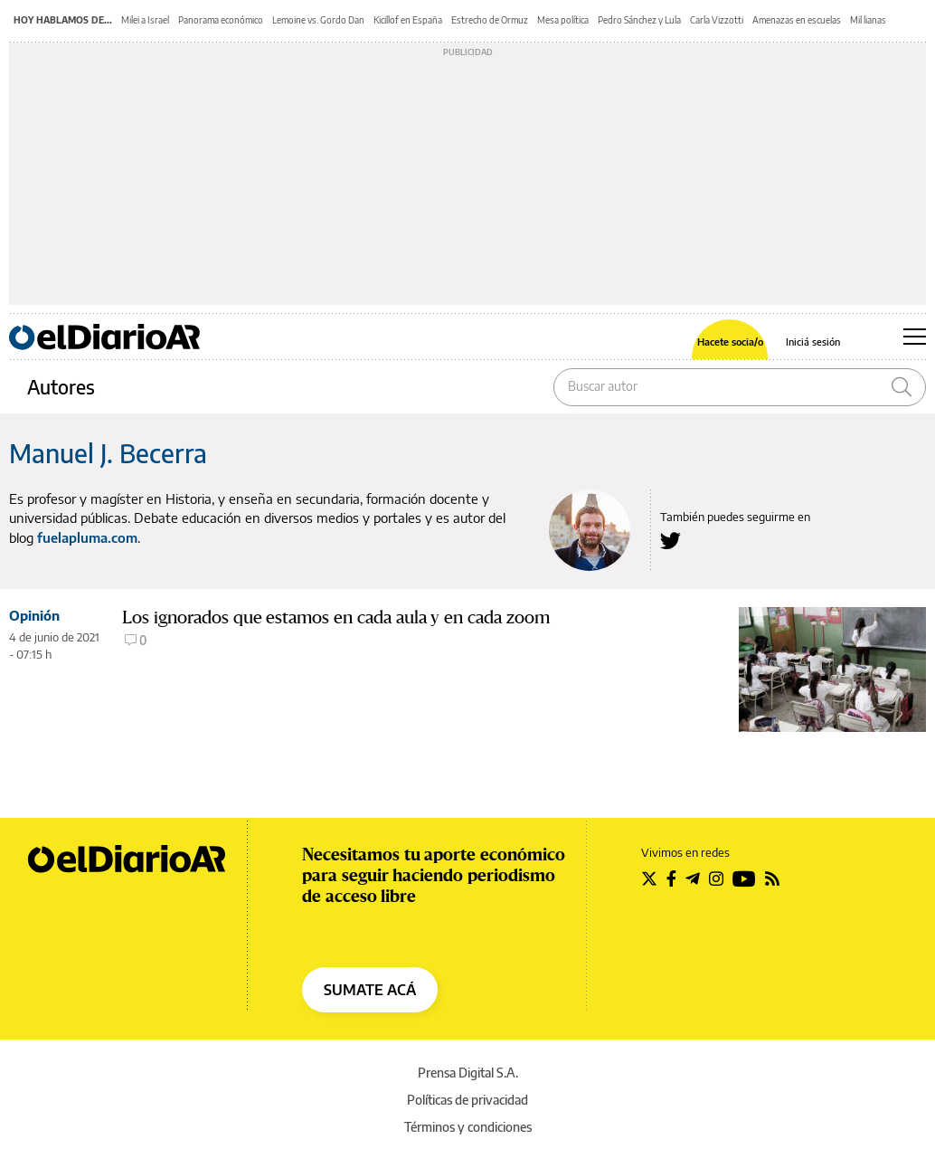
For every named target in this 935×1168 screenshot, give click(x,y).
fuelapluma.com (87, 537)
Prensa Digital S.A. (468, 1072)
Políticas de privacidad (467, 1099)
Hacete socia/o (730, 342)
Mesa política (563, 19)
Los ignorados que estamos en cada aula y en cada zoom (336, 617)
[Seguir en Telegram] (692, 878)
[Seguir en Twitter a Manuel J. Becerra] (670, 540)
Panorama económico (220, 19)
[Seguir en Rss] (772, 878)
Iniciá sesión (813, 342)
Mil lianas (868, 19)
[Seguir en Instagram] (716, 878)
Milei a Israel (145, 19)
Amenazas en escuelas (796, 19)
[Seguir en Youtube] (744, 878)
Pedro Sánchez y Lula (639, 19)
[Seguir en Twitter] (649, 878)
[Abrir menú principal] (914, 336)
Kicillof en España (407, 19)
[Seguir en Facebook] (671, 878)
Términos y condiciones (468, 1127)
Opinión (34, 615)
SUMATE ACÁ (370, 990)
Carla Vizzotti (716, 19)
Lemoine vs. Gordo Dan (318, 19)
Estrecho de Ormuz (489, 19)
